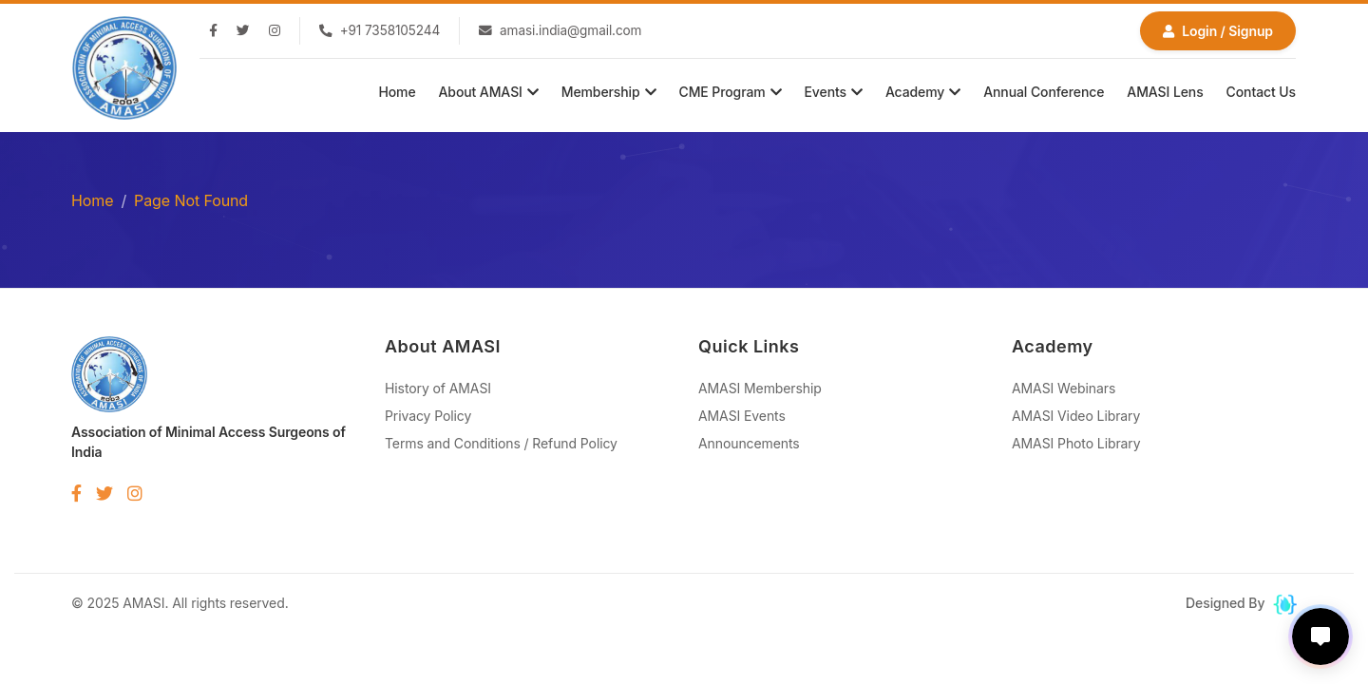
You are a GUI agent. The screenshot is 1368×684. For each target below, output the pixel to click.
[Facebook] (213, 31)
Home (396, 92)
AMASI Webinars (1063, 388)
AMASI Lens (1165, 92)
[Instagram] (274, 31)
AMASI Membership (760, 388)
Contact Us (1261, 92)
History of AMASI (438, 388)
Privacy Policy (428, 416)
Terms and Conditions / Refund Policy (501, 443)
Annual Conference (1043, 92)
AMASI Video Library (1076, 416)
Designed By (1241, 603)
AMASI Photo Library (1076, 443)
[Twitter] (243, 31)
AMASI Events (742, 416)
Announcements (749, 443)
